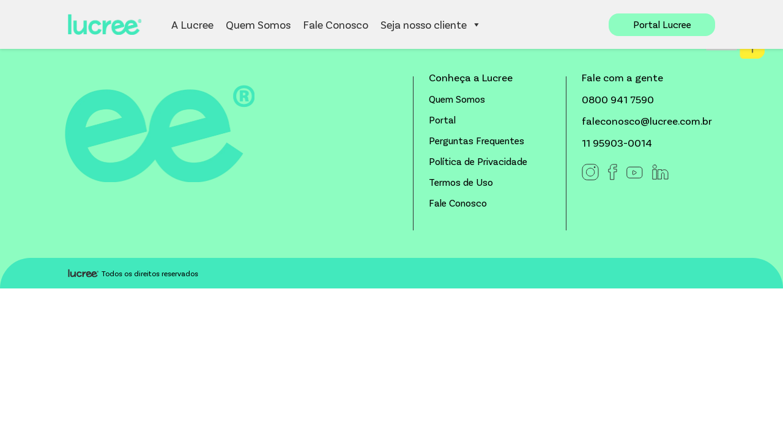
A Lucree (192, 24)
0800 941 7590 (618, 99)
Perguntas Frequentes (476, 140)
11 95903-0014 (617, 142)
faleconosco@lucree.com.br (647, 120)
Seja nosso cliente (430, 24)
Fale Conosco (335, 24)
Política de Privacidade (478, 161)
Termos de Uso (461, 182)
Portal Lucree (662, 24)
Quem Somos (258, 24)
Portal (442, 119)
